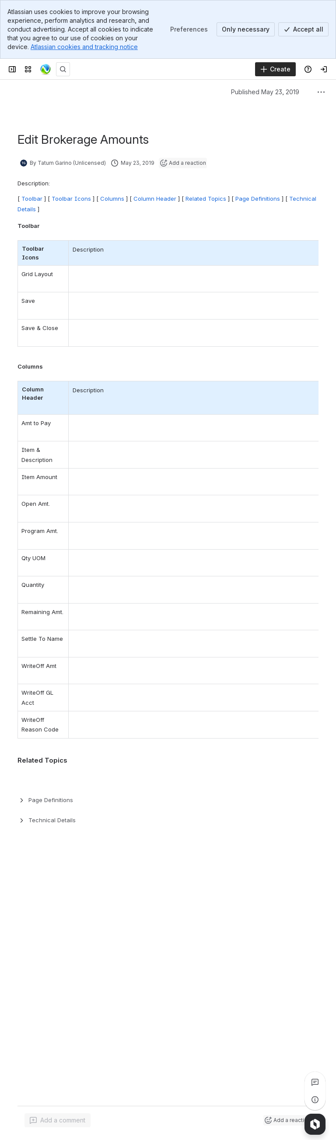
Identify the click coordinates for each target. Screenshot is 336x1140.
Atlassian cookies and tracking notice (84, 46)
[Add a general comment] (57, 1120)
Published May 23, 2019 (265, 92)
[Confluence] (45, 69)
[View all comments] (315, 1082)
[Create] (275, 69)
